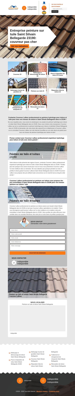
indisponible (32, 7)
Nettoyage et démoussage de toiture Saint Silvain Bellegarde (18, 355)
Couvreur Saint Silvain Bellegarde (38, 360)
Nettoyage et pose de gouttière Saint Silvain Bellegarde (37, 354)
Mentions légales (42, 391)
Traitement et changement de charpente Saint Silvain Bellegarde (58, 358)
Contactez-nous (54, 391)
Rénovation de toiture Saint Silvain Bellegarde (58, 365)
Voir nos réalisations (19, 46)
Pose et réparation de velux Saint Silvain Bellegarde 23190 (17, 362)
